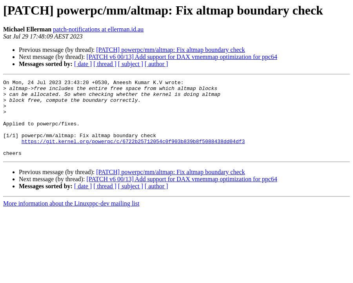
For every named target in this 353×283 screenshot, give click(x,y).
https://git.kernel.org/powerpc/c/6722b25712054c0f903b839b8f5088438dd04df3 (133, 154)
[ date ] (83, 64)
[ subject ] (130, 64)
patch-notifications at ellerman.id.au (98, 29)
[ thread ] (104, 64)
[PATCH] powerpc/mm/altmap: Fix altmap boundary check (170, 49)
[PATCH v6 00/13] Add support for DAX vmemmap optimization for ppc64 (181, 56)
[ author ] (156, 64)
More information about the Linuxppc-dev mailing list (71, 218)
